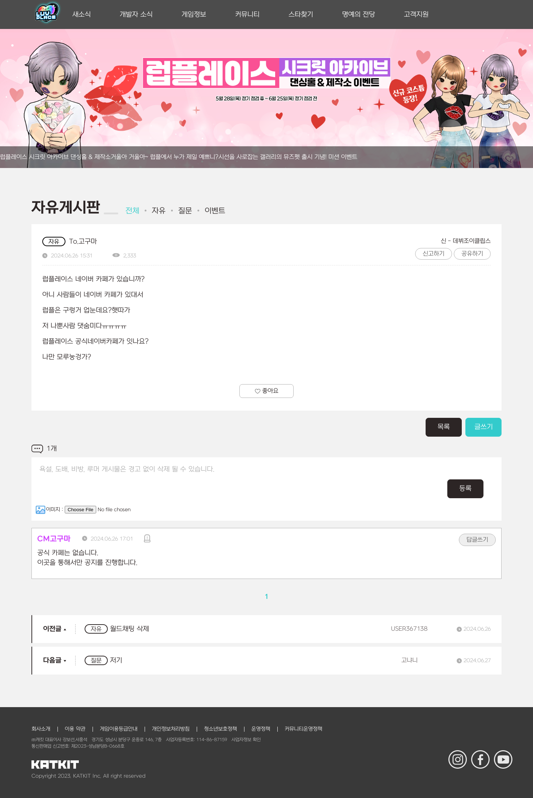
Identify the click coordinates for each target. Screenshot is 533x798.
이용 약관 (75, 729)
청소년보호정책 (220, 729)
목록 (444, 427)
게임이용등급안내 (118, 729)
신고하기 (433, 254)
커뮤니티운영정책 (303, 729)
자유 (159, 211)
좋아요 (266, 391)
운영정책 (260, 729)
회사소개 (40, 729)
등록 (465, 488)
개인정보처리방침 (170, 729)
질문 (185, 211)
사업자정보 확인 (246, 739)
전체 (132, 211)
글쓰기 (483, 427)
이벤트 (215, 211)
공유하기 (472, 254)
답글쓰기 (477, 540)
